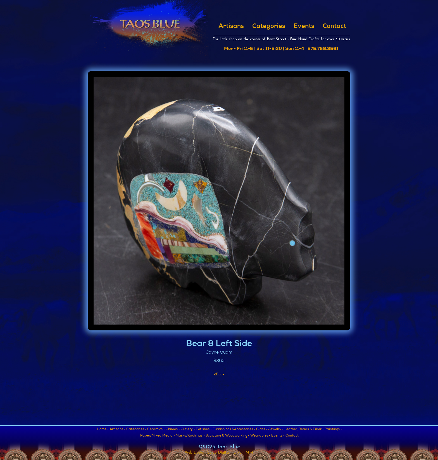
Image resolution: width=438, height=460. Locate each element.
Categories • (136, 429)
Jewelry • (276, 429)
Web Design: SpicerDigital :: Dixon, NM (219, 453)
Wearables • (260, 436)
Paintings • (333, 429)
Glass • (261, 429)
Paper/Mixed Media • (157, 436)
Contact (334, 26)
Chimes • (173, 429)
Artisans (231, 26)
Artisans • (117, 429)
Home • (103, 429)
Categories (268, 26)
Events (304, 26)
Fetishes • (204, 429)
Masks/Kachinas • (190, 436)
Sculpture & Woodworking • (227, 436)
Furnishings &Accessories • (234, 429)
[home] (150, 30)
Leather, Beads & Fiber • (304, 429)
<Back (219, 374)
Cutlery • (188, 429)
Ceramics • (156, 429)
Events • (278, 436)
